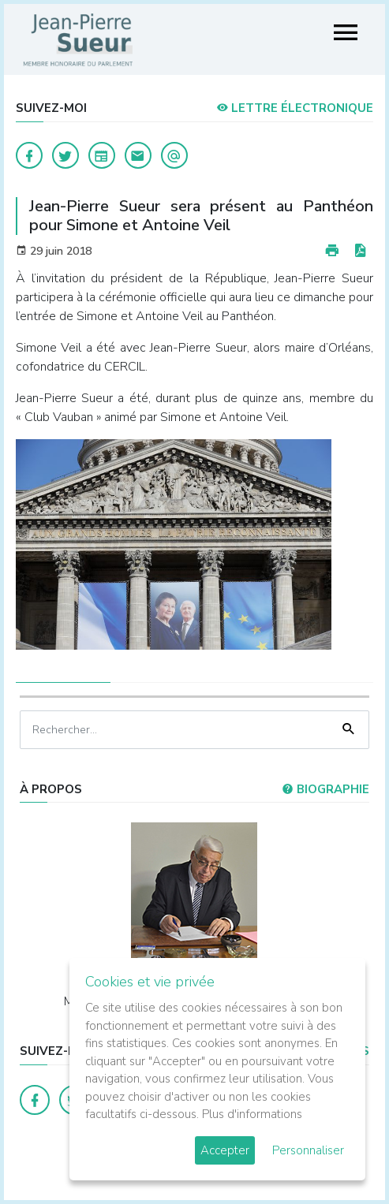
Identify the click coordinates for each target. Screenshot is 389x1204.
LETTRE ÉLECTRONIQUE (294, 108)
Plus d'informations (252, 1114)
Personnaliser (308, 1150)
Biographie (325, 789)
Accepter (224, 1150)
